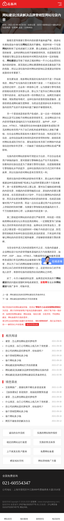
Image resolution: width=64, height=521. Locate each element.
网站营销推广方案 (47, 460)
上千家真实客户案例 (17, 451)
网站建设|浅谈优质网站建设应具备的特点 (25, 375)
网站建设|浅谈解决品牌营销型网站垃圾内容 (27, 370)
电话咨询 (56, 517)
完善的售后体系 (47, 442)
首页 (39, 25)
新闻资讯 (40, 517)
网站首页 (8, 517)
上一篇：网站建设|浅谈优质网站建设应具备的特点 (23, 295)
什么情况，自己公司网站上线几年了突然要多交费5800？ (33, 346)
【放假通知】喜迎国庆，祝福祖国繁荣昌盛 (26, 392)
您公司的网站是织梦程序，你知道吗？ (24, 350)
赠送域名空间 (17, 460)
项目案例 (24, 517)
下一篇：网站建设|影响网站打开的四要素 (19, 299)
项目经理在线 (32, 324)
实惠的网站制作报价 (47, 433)
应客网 (33, 502)
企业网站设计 (51, 117)
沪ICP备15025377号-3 (28, 504)
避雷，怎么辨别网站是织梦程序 (21, 341)
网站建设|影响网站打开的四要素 (21, 365)
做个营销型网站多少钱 (16, 355)
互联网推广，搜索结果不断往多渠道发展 (25, 387)
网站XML (24, 507)
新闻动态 (47, 25)
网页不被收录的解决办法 (17, 421)
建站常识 (57, 25)
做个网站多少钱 (13, 360)
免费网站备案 (47, 451)
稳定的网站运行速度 (17, 442)
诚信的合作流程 (17, 433)
